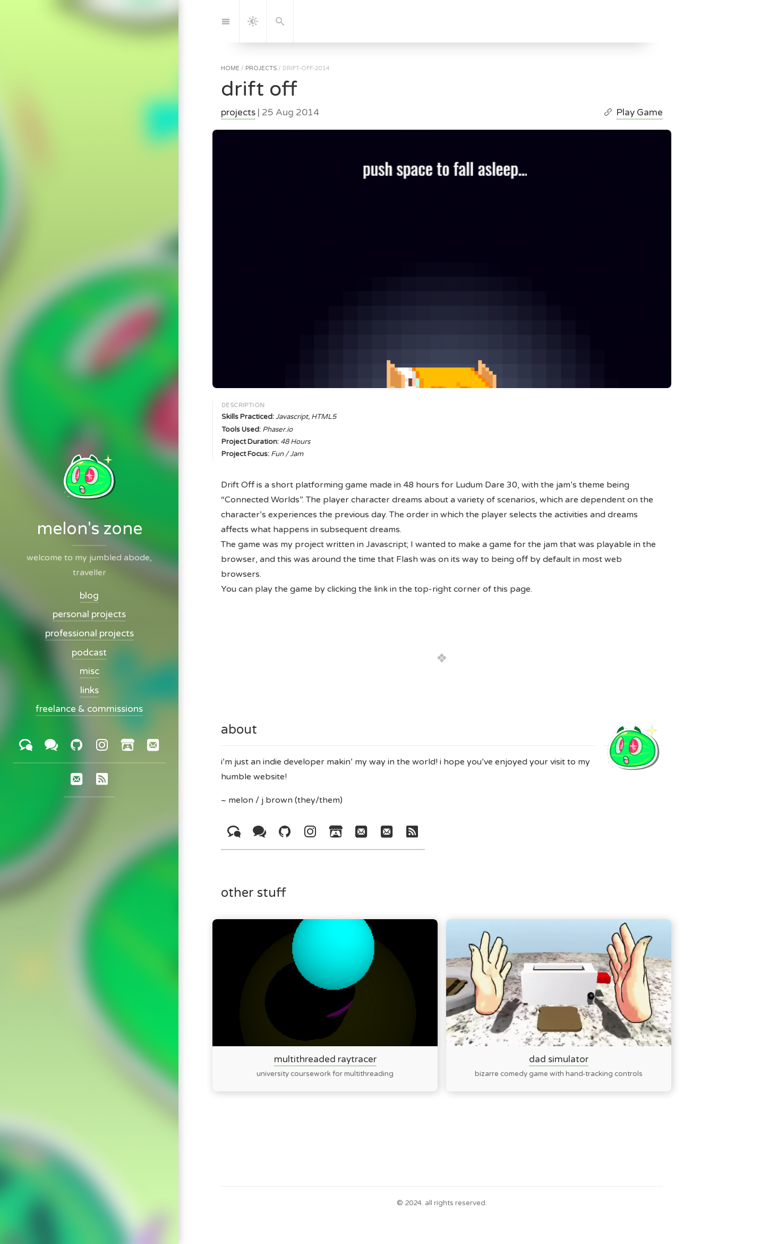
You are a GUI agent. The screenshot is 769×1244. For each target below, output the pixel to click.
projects (261, 68)
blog (89, 595)
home (230, 68)
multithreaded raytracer (325, 1058)
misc (89, 671)
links (89, 690)
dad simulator (558, 1058)
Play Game (639, 112)
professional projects (89, 633)
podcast (89, 652)
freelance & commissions (89, 709)
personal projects (89, 614)
